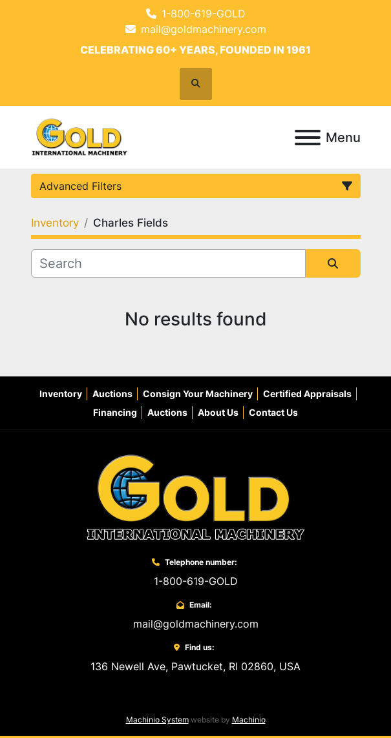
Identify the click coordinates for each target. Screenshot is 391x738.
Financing (115, 412)
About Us (218, 412)
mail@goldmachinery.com (203, 29)
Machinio (249, 719)
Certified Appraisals (307, 393)
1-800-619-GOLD (204, 13)
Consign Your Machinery (198, 393)
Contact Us (273, 412)
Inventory (60, 393)
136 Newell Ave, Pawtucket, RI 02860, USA (195, 666)
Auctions (112, 393)
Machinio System (157, 719)
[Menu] (308, 137)
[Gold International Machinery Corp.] (196, 497)
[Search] (168, 263)
